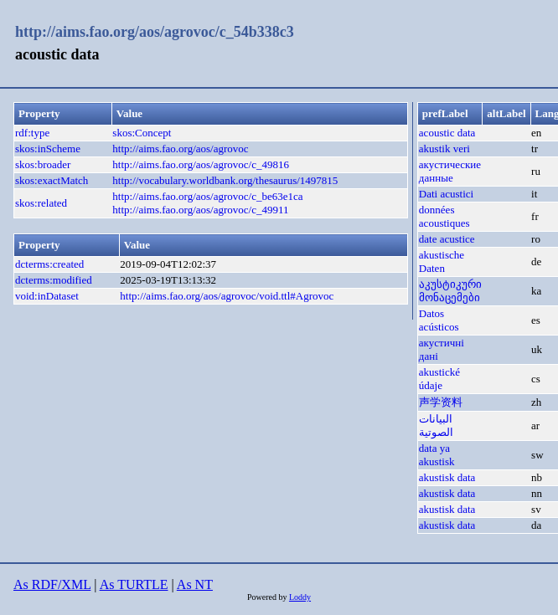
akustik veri (444, 148)
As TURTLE (134, 584)
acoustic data (447, 132)
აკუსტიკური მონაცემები (450, 291)
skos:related (41, 203)
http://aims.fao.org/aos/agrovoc (180, 148)
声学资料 (440, 402)
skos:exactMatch (51, 180)
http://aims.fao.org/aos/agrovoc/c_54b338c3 (154, 31)
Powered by (268, 597)
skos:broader (42, 164)
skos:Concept (141, 132)
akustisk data (447, 477)
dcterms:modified (53, 280)
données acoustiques (444, 216)
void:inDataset (47, 296)
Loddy (300, 597)
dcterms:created (49, 264)
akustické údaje (439, 379)
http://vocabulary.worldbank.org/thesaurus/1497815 (225, 180)
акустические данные (450, 171)
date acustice (447, 239)
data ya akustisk (437, 455)
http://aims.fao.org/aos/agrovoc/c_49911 (200, 209)
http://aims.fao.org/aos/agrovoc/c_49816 (200, 164)
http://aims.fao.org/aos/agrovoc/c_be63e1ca (207, 196)
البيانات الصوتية (436, 425)
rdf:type (32, 132)
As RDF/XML (51, 584)
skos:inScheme (47, 148)
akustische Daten (441, 261)
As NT (195, 584)
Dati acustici (446, 193)
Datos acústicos (439, 320)
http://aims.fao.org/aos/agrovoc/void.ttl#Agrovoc (226, 296)
